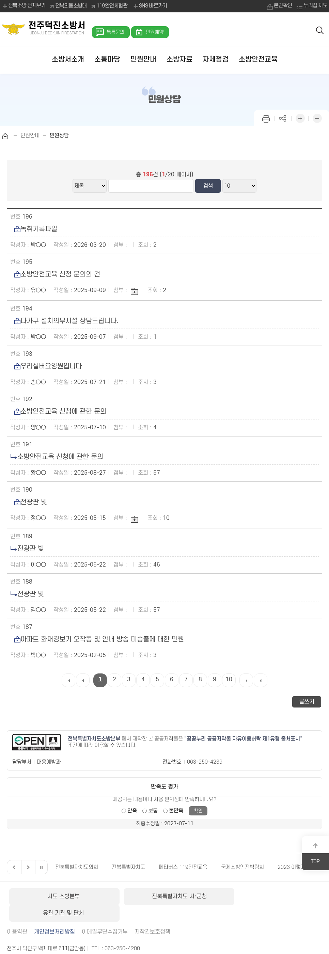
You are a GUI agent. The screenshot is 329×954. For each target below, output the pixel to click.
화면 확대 (300, 118)
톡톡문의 (115, 32)
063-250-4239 (204, 762)
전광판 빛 (28, 502)
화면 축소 (317, 118)
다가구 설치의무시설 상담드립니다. (64, 321)
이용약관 (17, 915)
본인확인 (282, 6)
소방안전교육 (258, 59)
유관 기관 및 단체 (269, 896)
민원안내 (143, 59)
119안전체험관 (111, 6)
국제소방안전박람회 (242, 867)
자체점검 (216, 59)
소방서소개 (68, 59)
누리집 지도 (315, 6)
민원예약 (154, 32)
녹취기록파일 (33, 229)
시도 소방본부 (59, 896)
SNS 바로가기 (149, 6)
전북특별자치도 (128, 867)
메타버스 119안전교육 (183, 867)
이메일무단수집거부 (105, 915)
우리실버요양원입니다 (46, 366)
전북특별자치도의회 (76, 867)
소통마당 (107, 59)
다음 (27, 867)
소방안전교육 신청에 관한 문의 (58, 411)
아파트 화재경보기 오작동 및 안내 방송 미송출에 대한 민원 (97, 639)
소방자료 (179, 59)
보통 (153, 811)
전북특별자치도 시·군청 (164, 896)
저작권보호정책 (152, 915)
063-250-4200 (122, 931)
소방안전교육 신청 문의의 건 (55, 274)
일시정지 (41, 867)
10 (228, 680)
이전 (13, 867)
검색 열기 (320, 30)
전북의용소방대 (71, 6)
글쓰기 (306, 702)
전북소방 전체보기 (24, 6)
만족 (132, 811)
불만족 (176, 811)
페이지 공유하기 (283, 118)
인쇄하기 (266, 118)
